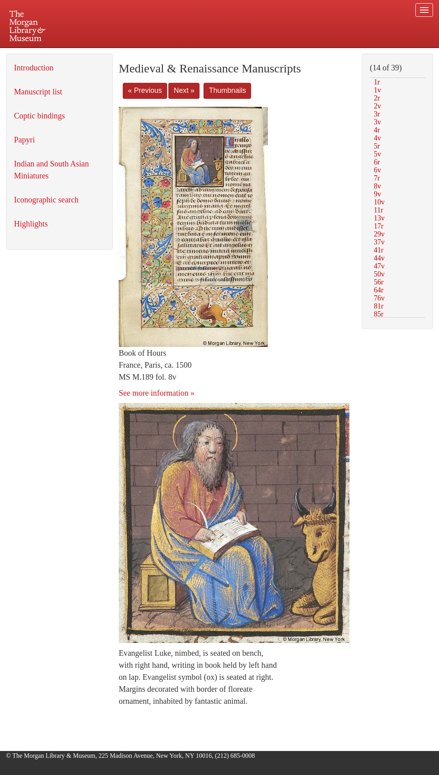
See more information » (156, 393)
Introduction (34, 67)
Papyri (24, 139)
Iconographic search (46, 199)
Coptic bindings (39, 115)
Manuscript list (38, 91)
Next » (184, 90)
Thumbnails (227, 90)
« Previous (145, 90)
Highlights (31, 223)
